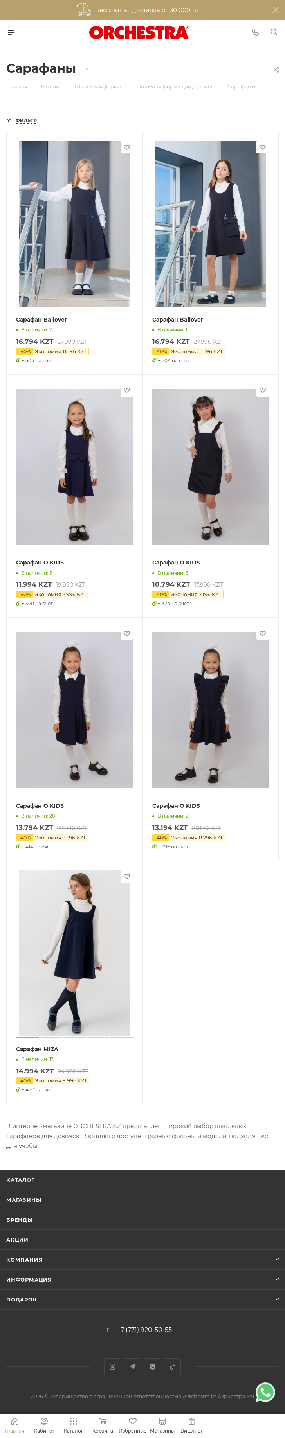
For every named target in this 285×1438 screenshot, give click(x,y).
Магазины (23, 1200)
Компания (24, 1259)
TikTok (172, 1366)
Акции (17, 1240)
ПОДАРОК (21, 1299)
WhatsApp (152, 1366)
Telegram (132, 1366)
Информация (29, 1279)
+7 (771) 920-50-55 (144, 1330)
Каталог (20, 1180)
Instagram (112, 1366)
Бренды (19, 1220)
